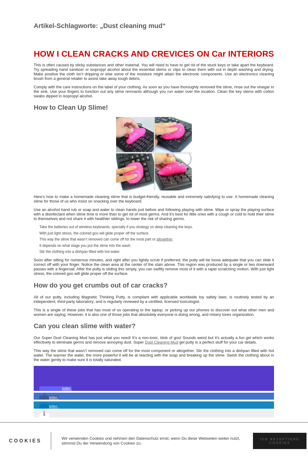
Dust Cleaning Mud (161, 342)
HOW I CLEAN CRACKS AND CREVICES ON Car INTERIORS (154, 53)
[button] (55, 388)
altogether (164, 239)
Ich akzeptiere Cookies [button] (279, 441)
